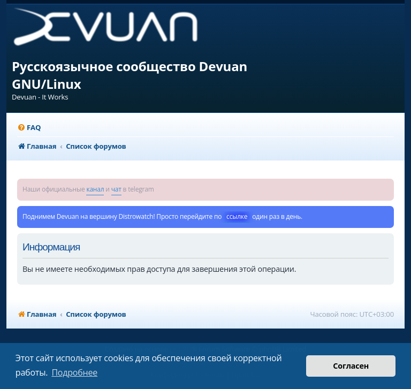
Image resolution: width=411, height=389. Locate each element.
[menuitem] (29, 127)
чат (116, 189)
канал (95, 189)
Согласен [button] (351, 366)
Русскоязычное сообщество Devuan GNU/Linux (129, 75)
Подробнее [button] (74, 372)
